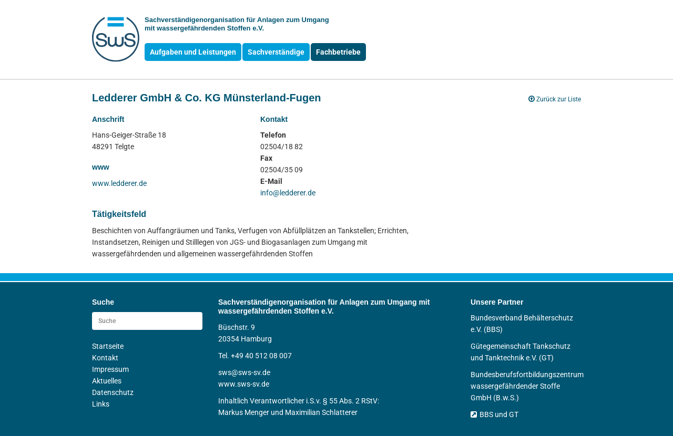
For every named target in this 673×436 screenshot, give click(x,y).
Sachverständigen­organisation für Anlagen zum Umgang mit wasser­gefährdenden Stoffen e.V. (237, 24)
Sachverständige (276, 52)
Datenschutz (113, 392)
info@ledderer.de (287, 193)
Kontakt (105, 358)
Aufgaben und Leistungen (193, 52)
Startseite (108, 346)
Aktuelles (106, 381)
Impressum (110, 369)
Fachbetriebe (338, 52)
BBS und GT (494, 414)
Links (100, 404)
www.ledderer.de (119, 183)
